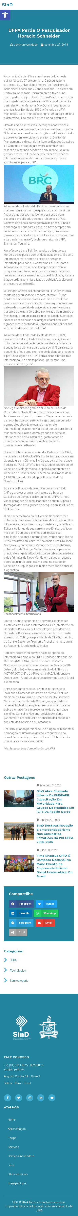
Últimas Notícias (18, 1174)
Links (11, 1165)
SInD (7, 5)
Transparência (17, 1183)
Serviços (13, 1147)
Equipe (12, 1138)
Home (12, 1120)
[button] (5, 15)
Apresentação (17, 1129)
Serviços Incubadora (21, 1156)
